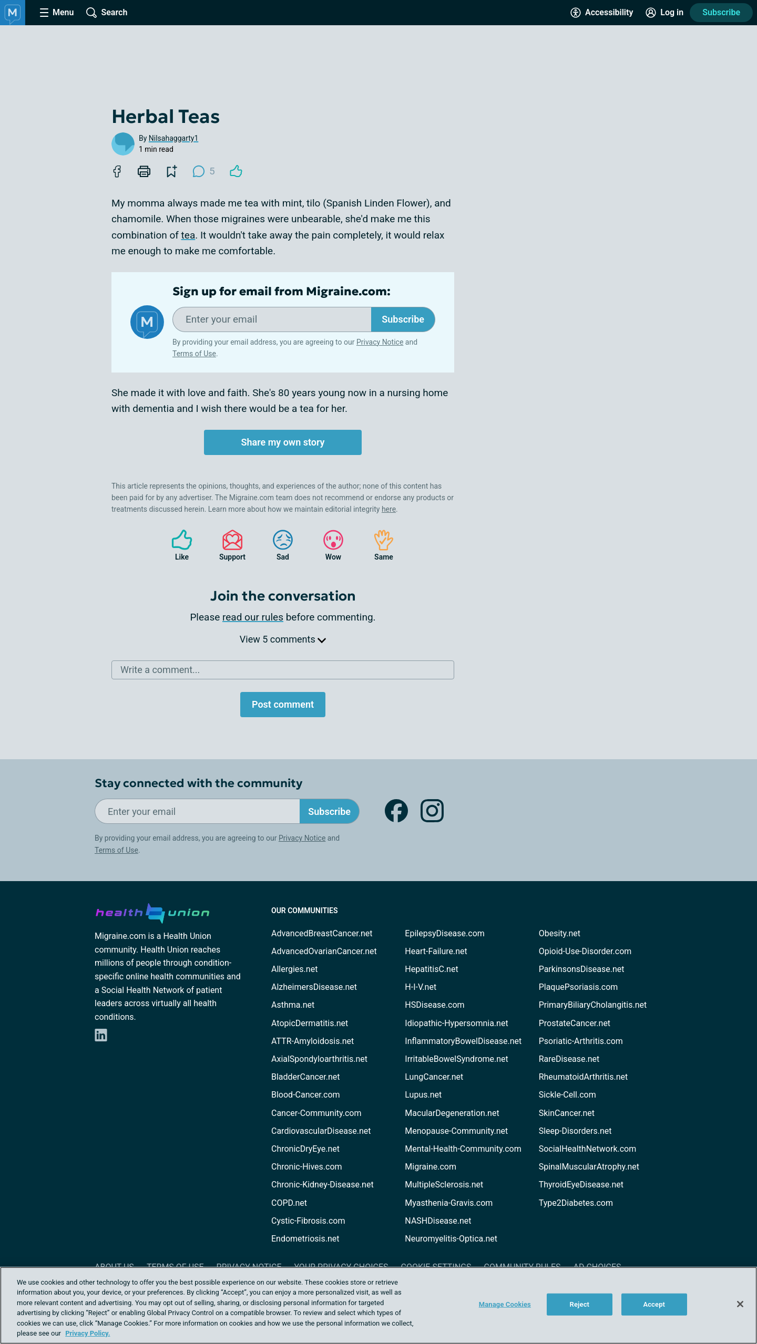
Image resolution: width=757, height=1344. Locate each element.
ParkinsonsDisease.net (582, 969)
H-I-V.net (420, 987)
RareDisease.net (569, 1059)
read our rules (252, 617)
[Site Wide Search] (106, 12)
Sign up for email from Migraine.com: (281, 291)
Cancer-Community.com (316, 1113)
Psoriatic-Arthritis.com (581, 1041)
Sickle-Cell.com (567, 1095)
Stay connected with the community (198, 783)
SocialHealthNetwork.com (588, 1149)
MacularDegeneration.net (452, 1113)
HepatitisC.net (431, 969)
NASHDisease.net (438, 1221)
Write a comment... (160, 669)
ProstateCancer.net (574, 1023)
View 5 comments (283, 639)
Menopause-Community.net (456, 1131)
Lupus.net (423, 1095)
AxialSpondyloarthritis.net (319, 1059)
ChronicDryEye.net (305, 1149)
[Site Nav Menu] (57, 12)
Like (176, 545)
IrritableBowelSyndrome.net (456, 1059)
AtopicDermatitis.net (309, 1023)
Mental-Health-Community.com (463, 1149)
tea (188, 235)
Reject (580, 1304)
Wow (328, 545)
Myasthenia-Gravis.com (449, 1203)
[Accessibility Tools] (601, 12)
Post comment (283, 704)
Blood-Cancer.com (305, 1095)
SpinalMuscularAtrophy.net (589, 1167)
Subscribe (721, 12)
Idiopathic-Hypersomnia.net (456, 1023)
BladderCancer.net (305, 1077)
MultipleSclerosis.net (444, 1185)
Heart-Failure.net (436, 951)
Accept (654, 1304)
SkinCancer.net (567, 1113)
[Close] (740, 1304)
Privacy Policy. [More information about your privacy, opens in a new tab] (87, 1333)
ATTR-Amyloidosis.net (312, 1041)
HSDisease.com (434, 1005)
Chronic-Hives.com (306, 1167)
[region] (378, 1305)
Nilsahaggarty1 (173, 138)
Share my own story (282, 442)
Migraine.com (430, 1167)
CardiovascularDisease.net (321, 1131)
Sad (277, 545)
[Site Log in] (664, 12)
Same (378, 545)
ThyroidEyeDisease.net (581, 1185)
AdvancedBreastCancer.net (321, 933)
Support (228, 545)
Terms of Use (194, 353)
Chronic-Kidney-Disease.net (322, 1185)
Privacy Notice (379, 342)
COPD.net (289, 1203)
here (389, 509)
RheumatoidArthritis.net (583, 1077)
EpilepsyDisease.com (444, 933)
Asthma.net (292, 1005)
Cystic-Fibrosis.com (308, 1221)
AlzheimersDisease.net (314, 987)
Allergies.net (294, 969)
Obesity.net (559, 933)
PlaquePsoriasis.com (578, 987)
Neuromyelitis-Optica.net (451, 1239)
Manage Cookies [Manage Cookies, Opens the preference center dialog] (505, 1304)
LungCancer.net (434, 1077)
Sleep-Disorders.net (575, 1131)
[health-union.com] (152, 911)
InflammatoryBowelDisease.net (463, 1041)
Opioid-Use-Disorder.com (585, 951)
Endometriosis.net (305, 1239)
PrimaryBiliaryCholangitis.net (593, 1005)
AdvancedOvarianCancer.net (324, 951)
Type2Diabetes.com (576, 1203)
